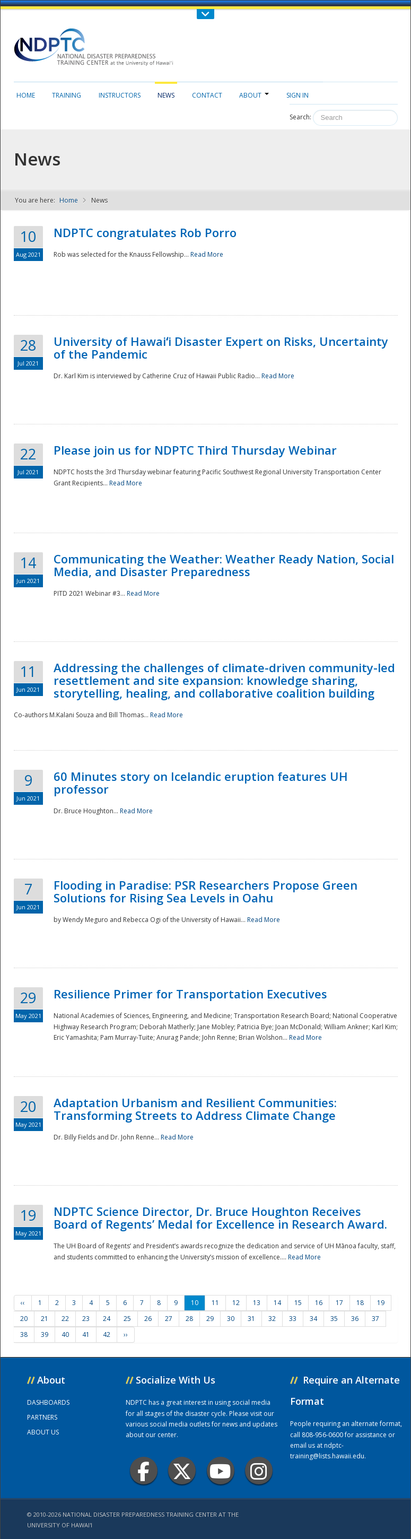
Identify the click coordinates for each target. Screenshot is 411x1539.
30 (230, 1318)
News (166, 95)
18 (360, 1302)
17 (339, 1302)
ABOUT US (43, 1432)
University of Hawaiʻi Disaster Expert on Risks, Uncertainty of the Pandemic (221, 347)
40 (65, 1334)
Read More (206, 254)
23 (86, 1318)
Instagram (258, 1470)
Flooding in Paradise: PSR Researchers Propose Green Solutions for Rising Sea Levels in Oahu (205, 891)
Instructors (120, 95)
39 (44, 1334)
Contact (207, 95)
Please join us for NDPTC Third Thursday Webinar (195, 450)
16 (318, 1302)
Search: (300, 116)
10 (194, 1302)
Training (66, 95)
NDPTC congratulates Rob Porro (145, 232)
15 (298, 1302)
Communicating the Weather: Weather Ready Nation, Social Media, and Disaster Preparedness (224, 565)
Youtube (220, 1470)
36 (354, 1318)
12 (236, 1302)
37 (375, 1318)
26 (148, 1318)
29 (210, 1318)
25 (127, 1318)
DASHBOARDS (48, 1402)
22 (65, 1318)
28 (189, 1318)
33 (292, 1318)
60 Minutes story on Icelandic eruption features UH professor (201, 782)
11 (215, 1302)
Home (25, 95)
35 (334, 1318)
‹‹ (23, 1302)
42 (106, 1334)
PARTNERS (42, 1417)
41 (86, 1334)
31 (251, 1318)
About (254, 95)
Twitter (181, 1470)
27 (168, 1318)
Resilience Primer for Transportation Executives (190, 994)
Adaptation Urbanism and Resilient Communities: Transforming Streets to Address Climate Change (195, 1108)
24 (106, 1318)
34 (313, 1318)
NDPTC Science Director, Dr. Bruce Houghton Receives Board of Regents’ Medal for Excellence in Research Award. (220, 1217)
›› (126, 1334)
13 (256, 1302)
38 (24, 1334)
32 (272, 1318)
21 (44, 1318)
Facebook (143, 1470)
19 (380, 1302)
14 (277, 1302)
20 (24, 1318)
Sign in (297, 95)
